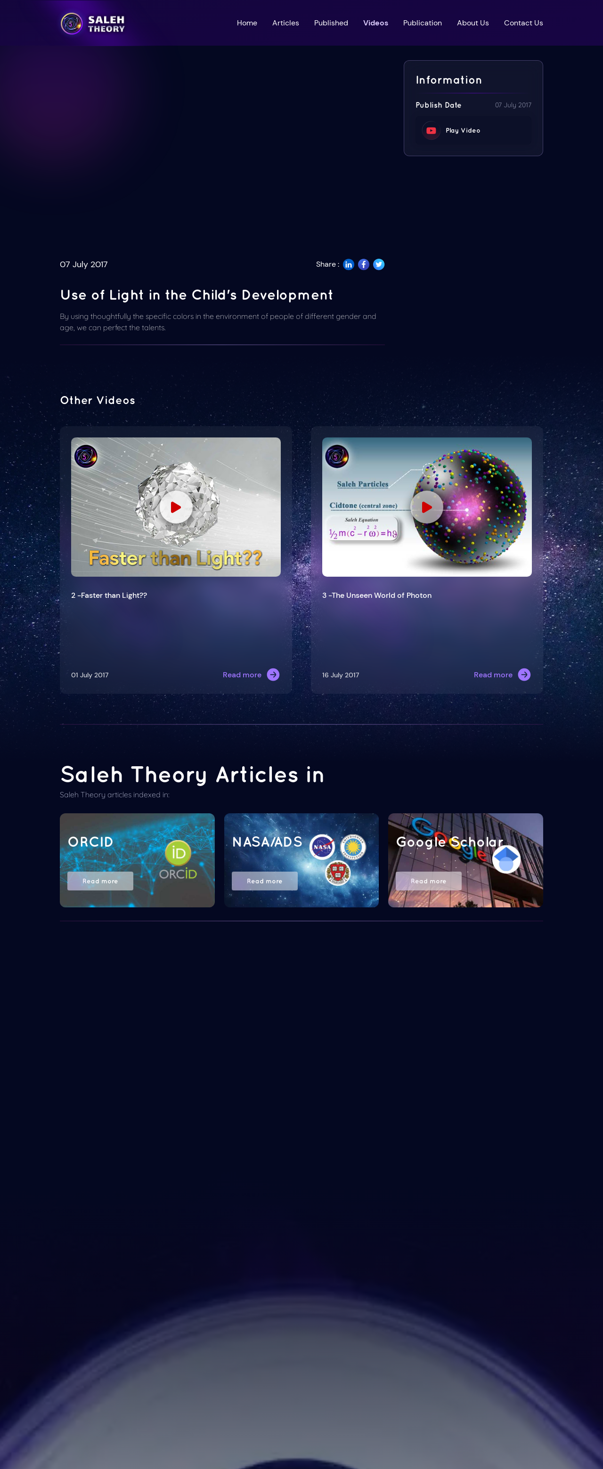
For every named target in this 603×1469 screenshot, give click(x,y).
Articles (285, 23)
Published (331, 23)
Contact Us (523, 23)
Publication (422, 23)
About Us (473, 23)
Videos (375, 23)
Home (247, 23)
